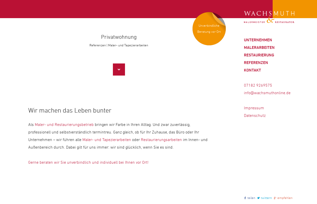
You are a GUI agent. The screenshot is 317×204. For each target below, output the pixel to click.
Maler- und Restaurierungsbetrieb (64, 124)
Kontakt (252, 70)
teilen (251, 198)
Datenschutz (255, 115)
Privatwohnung (119, 37)
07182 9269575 (258, 85)
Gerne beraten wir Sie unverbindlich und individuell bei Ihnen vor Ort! (88, 162)
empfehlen (285, 198)
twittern (266, 198)
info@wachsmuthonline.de (267, 92)
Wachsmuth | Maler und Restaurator (269, 17)
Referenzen (256, 62)
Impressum (254, 108)
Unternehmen (258, 40)
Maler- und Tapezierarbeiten (106, 139)
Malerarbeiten (259, 47)
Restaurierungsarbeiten (161, 139)
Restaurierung (259, 55)
